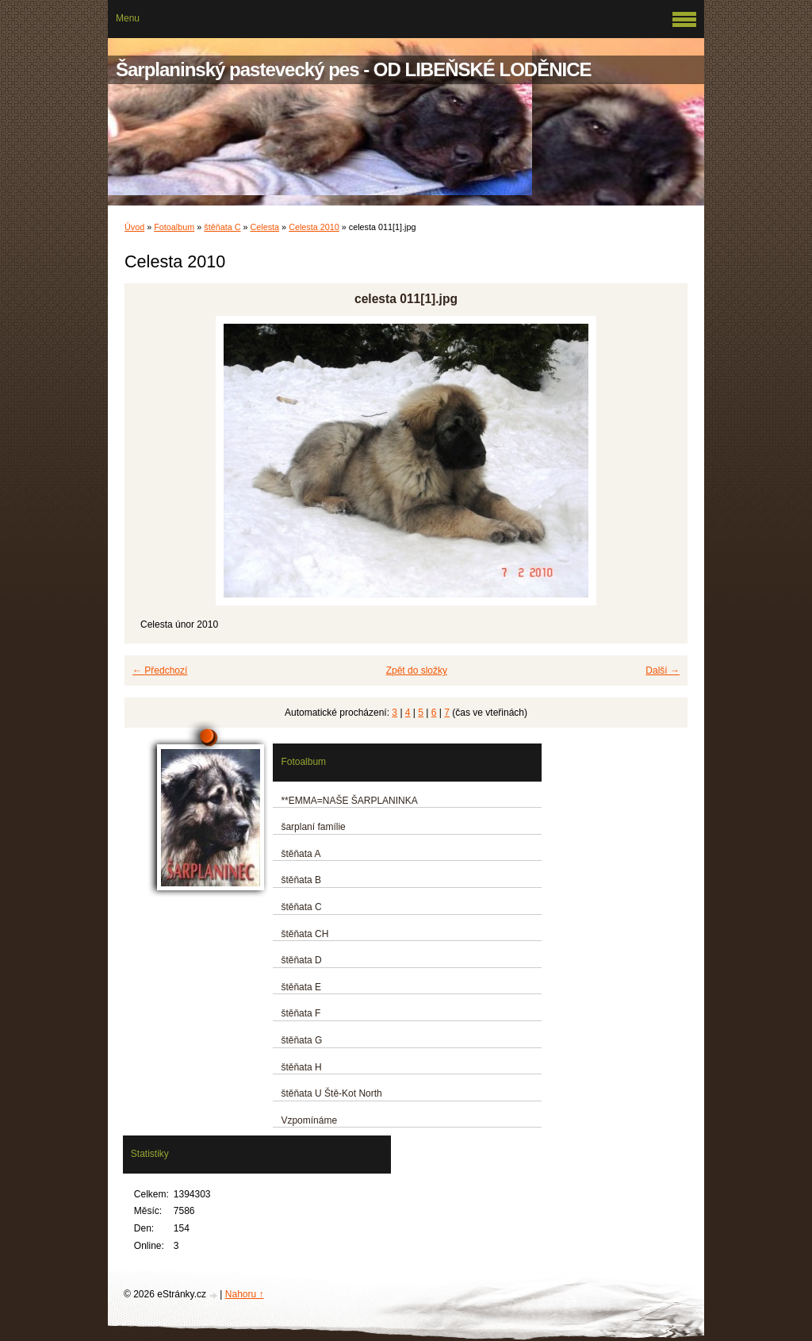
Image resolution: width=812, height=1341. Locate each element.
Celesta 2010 (314, 227)
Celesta (265, 227)
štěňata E (301, 987)
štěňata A (300, 853)
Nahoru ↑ (244, 1294)
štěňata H (301, 1067)
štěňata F (300, 1013)
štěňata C (222, 227)
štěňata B (301, 880)
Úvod (134, 227)
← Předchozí (159, 670)
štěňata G (301, 1040)
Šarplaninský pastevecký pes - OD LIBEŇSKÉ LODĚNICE (354, 69)
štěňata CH (304, 933)
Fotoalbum (174, 227)
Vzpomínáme (309, 1120)
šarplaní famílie (313, 826)
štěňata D (301, 960)
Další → (662, 670)
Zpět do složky (416, 670)
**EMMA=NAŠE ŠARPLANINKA (349, 800)
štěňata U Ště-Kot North (331, 1093)
